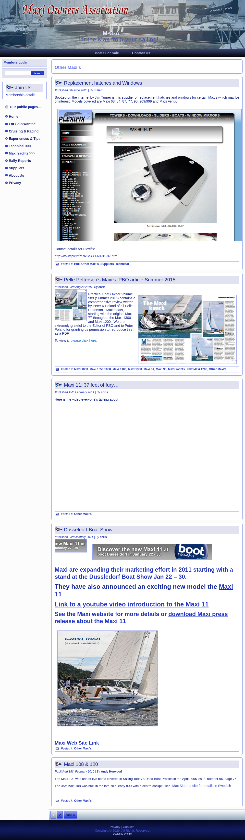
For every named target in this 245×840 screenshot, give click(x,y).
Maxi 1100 (119, 369)
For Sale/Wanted (22, 124)
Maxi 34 (149, 369)
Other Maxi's (90, 264)
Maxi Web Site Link (77, 743)
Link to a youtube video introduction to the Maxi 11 (131, 604)
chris (102, 287)
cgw (129, 833)
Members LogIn (15, 62)
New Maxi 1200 (196, 369)
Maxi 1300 (135, 369)
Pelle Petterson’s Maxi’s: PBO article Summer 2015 (119, 279)
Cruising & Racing (23, 131)
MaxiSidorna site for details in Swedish (201, 786)
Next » (70, 815)
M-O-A (111, 33)
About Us (16, 175)
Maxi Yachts (176, 369)
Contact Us (141, 53)
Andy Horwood (111, 771)
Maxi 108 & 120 (81, 764)
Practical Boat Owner (104, 294)
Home (13, 116)
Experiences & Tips (24, 139)
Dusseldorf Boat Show (88, 529)
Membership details (20, 95)
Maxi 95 (161, 369)
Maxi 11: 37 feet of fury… (91, 385)
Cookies (128, 827)
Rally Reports (20, 161)
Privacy (15, 183)
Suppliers (16, 168)
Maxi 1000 (81, 369)
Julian (98, 90)
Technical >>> (20, 146)
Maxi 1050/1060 (100, 369)
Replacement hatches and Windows (103, 83)
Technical (122, 264)
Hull (77, 264)
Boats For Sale (107, 53)
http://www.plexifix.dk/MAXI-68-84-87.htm (86, 256)
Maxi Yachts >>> (22, 153)
